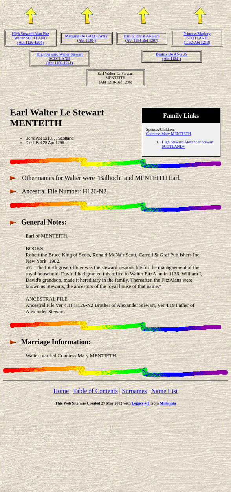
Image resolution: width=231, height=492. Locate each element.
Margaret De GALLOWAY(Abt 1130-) (86, 38)
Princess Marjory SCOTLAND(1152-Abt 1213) (197, 38)
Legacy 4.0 (141, 403)
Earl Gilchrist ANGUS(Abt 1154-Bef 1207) (142, 38)
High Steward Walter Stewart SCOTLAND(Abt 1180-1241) (59, 58)
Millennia (168, 403)
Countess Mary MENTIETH (168, 134)
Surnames (134, 391)
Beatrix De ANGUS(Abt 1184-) (171, 56)
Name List (164, 391)
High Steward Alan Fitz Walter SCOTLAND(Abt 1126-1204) (30, 38)
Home (61, 391)
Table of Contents (95, 391)
